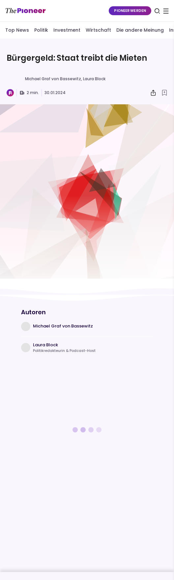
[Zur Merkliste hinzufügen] (164, 92)
